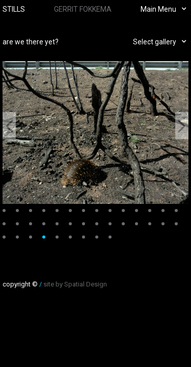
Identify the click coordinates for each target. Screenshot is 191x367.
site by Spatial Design (75, 284)
